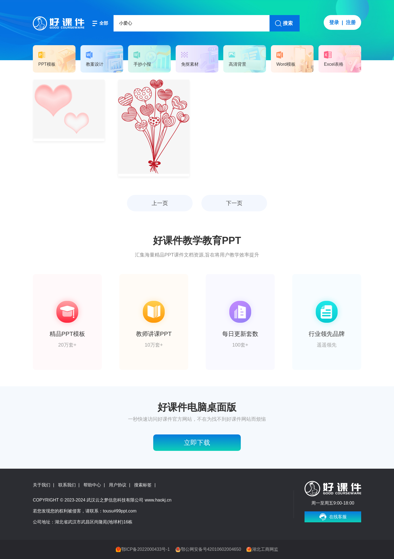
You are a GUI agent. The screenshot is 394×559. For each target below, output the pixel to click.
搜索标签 (143, 485)
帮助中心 (92, 485)
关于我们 (41, 485)
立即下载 (197, 442)
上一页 (160, 203)
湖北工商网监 (265, 549)
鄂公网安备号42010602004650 (211, 549)
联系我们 (67, 485)
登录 (334, 22)
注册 (351, 22)
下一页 (234, 203)
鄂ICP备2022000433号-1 (145, 549)
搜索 (288, 23)
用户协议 (117, 485)
